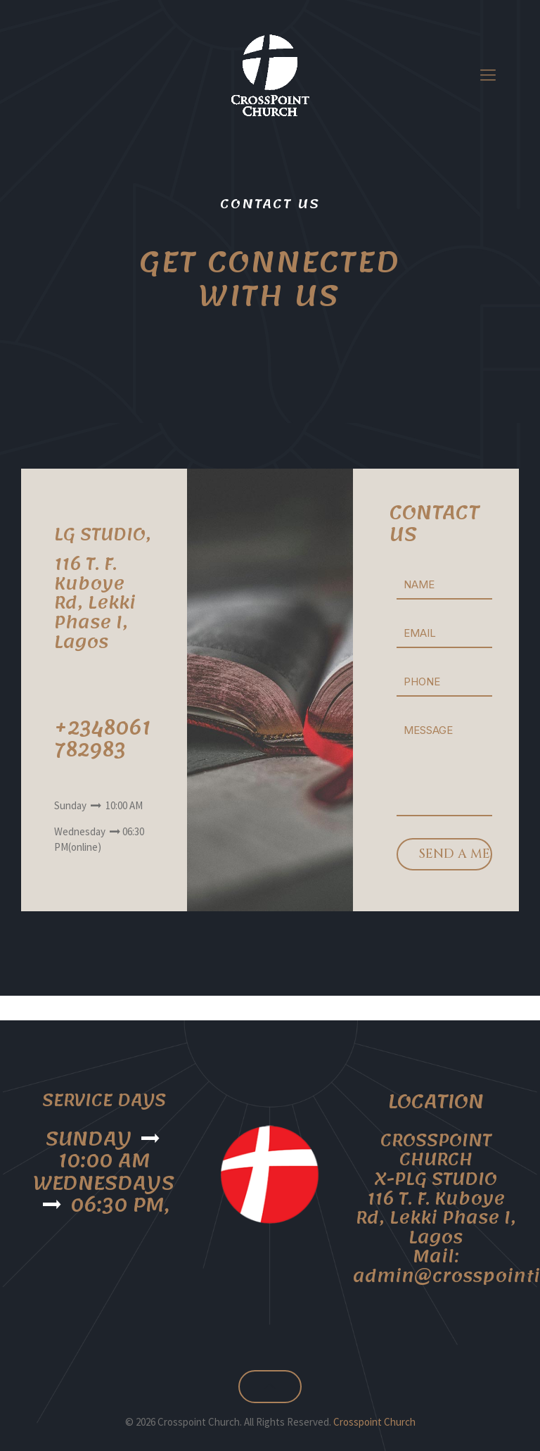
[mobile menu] (488, 75)
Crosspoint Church (374, 1421)
